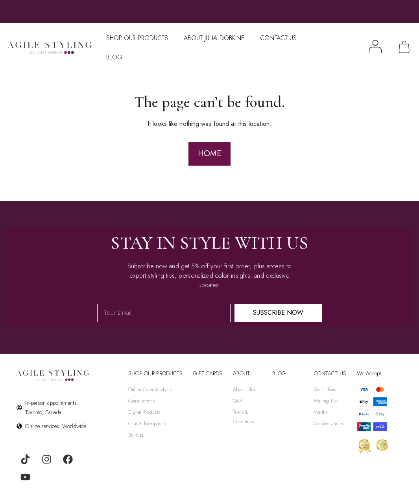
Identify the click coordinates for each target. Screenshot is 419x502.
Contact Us (278, 37)
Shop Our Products (137, 37)
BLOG (279, 373)
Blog (114, 57)
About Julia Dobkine (214, 37)
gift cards (207, 373)
